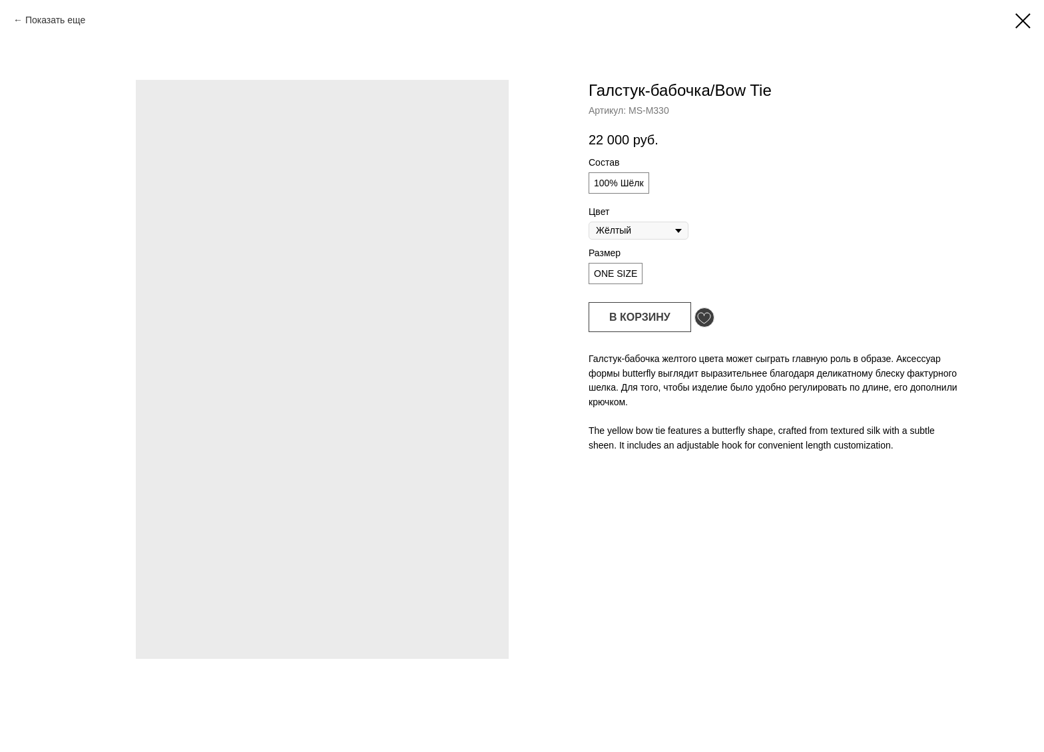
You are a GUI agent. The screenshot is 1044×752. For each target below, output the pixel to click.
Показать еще (55, 20)
